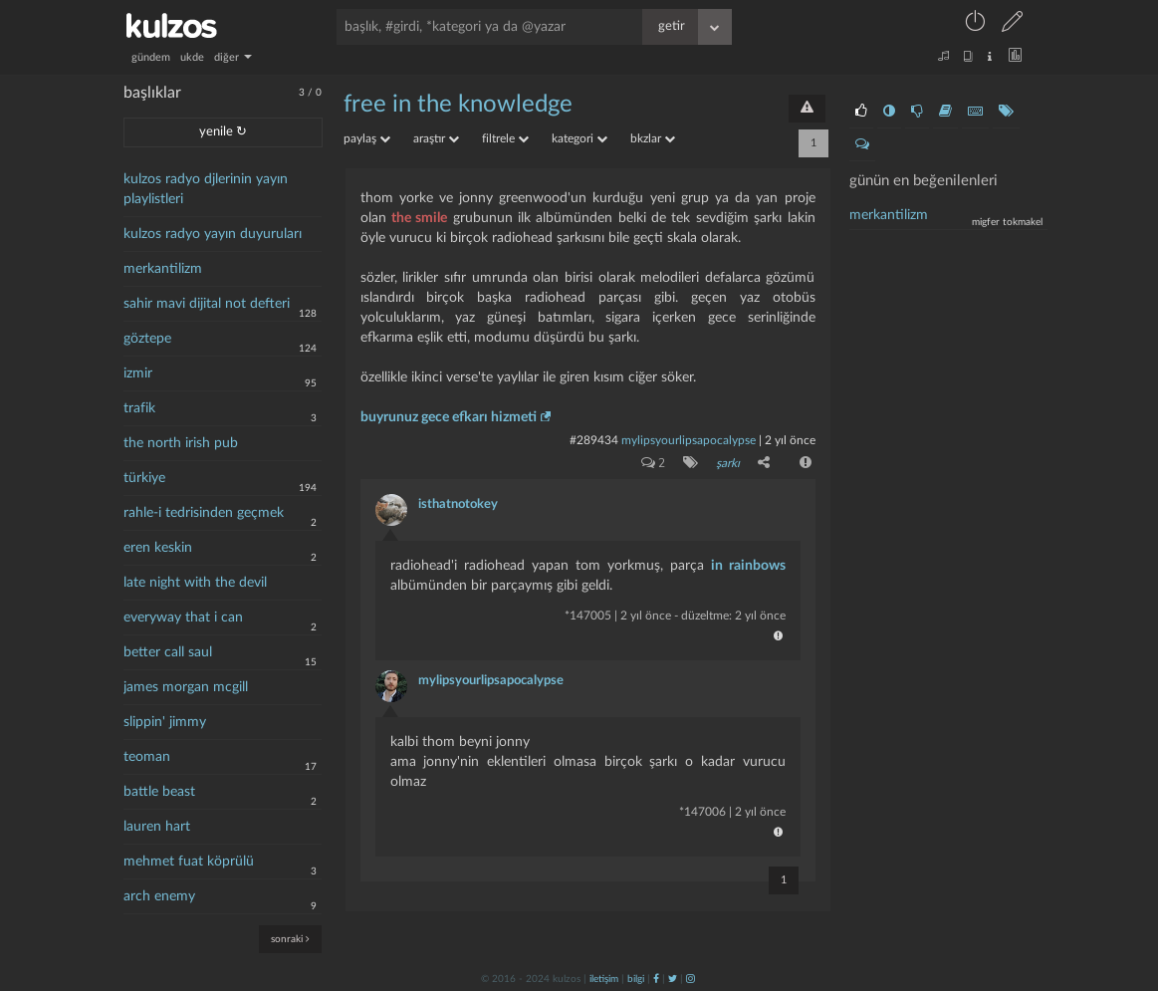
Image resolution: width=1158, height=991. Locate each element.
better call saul (167, 652)
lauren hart (156, 827)
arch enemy (159, 896)
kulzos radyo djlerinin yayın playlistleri (205, 189)
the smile (419, 218)
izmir (137, 373)
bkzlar (652, 138)
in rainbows (748, 565)
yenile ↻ (223, 131)
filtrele (505, 138)
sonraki (290, 938)
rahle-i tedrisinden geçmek (203, 513)
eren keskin (157, 548)
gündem (150, 57)
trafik (139, 408)
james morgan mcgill (185, 687)
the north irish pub (180, 443)
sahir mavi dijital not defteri (206, 304)
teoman (146, 757)
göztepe (147, 339)
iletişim (603, 978)
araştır (436, 138)
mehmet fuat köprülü (188, 861)
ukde (192, 57)
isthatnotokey (458, 503)
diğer (233, 57)
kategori (579, 138)
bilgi (635, 978)
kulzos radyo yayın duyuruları (212, 234)
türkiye (144, 478)
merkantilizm (162, 269)
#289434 (594, 440)
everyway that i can (183, 617)
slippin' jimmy (164, 722)
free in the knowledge (458, 105)
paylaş (367, 138)
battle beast (159, 792)
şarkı (728, 463)
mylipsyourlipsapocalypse (688, 440)
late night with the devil (195, 583)
